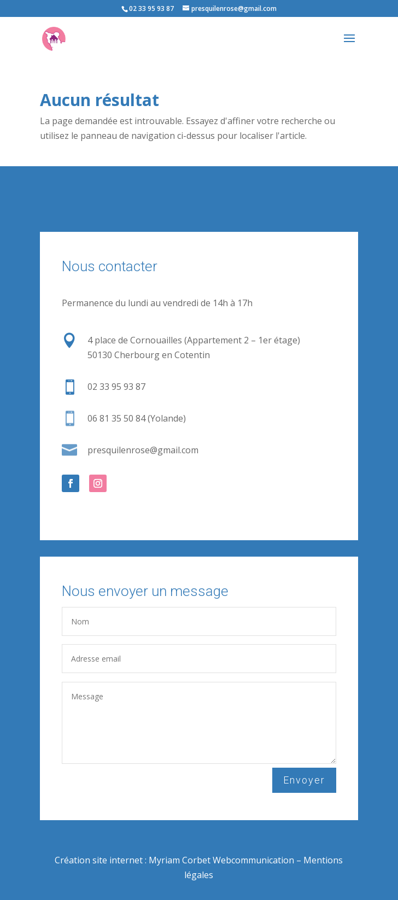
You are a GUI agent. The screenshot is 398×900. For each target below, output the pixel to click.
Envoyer (304, 780)
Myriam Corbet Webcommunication (220, 860)
